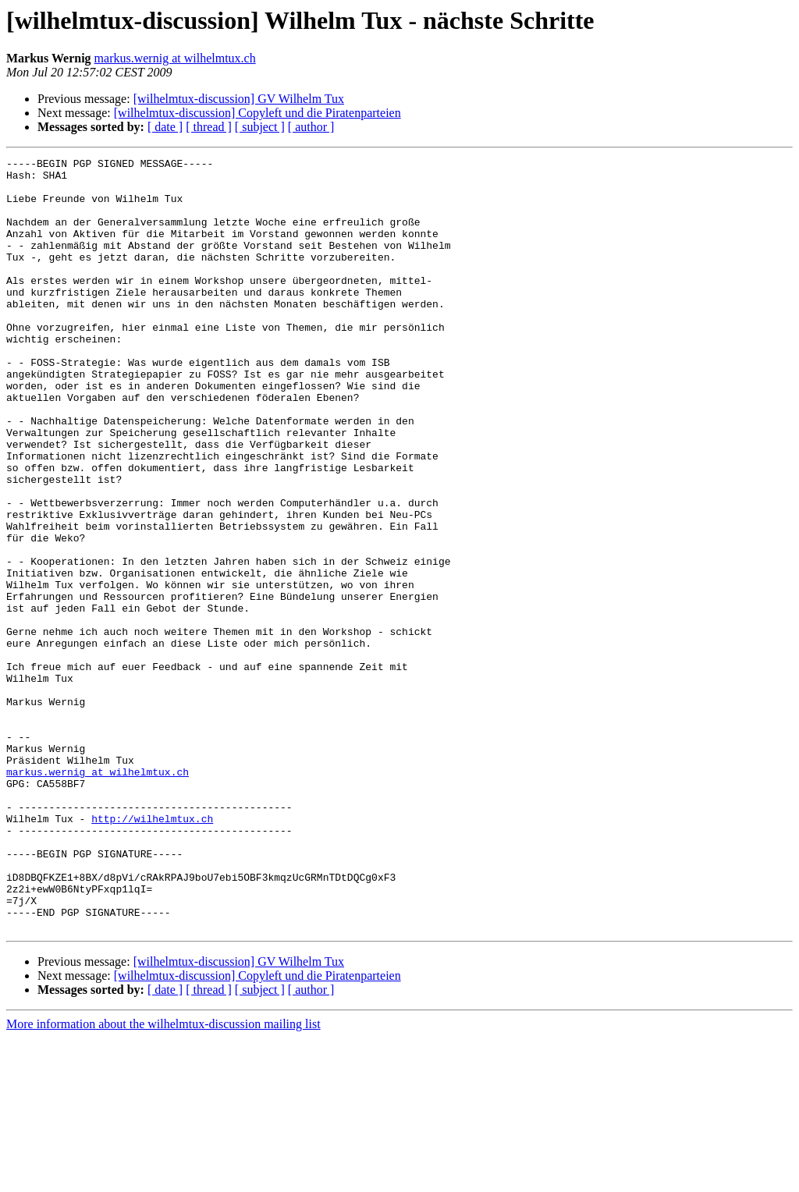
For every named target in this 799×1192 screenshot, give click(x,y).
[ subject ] (260, 126)
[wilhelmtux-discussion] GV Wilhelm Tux (238, 98)
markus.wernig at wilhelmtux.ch (175, 58)
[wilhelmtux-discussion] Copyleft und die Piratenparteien (257, 112)
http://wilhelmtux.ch (152, 952)
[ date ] (165, 126)
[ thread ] (209, 126)
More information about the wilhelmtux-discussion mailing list (163, 1178)
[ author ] (311, 126)
